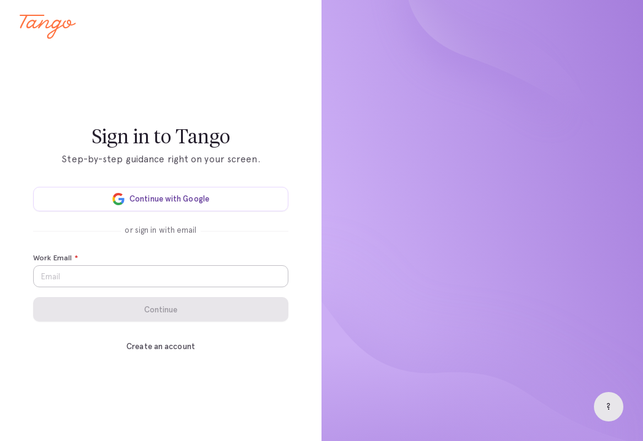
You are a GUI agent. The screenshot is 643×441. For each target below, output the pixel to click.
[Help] (608, 406)
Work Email (55, 258)
